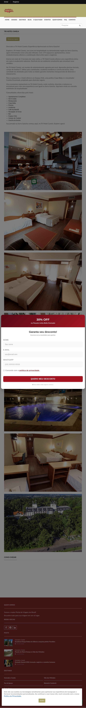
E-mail (6, 350)
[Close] (81, 318)
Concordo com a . (21, 370)
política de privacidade (29, 370)
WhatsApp (8, 360)
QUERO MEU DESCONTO (43, 379)
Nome (6, 340)
